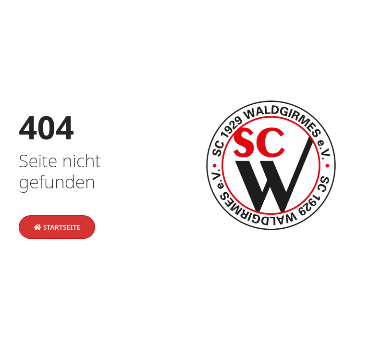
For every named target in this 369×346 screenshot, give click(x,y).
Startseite (57, 227)
